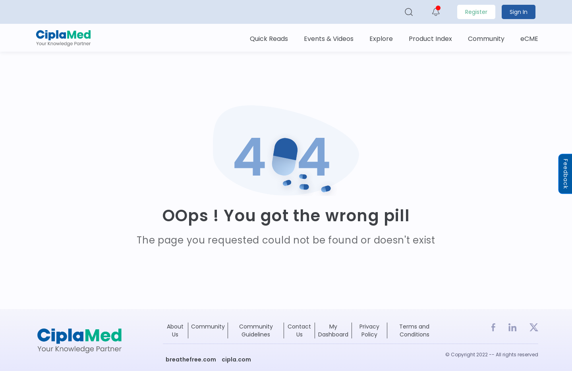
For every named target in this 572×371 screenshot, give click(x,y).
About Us (175, 330)
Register (476, 12)
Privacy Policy (369, 330)
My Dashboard (333, 330)
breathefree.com (191, 359)
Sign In (519, 12)
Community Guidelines (256, 330)
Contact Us (299, 330)
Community (208, 326)
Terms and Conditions (414, 330)
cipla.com (236, 359)
